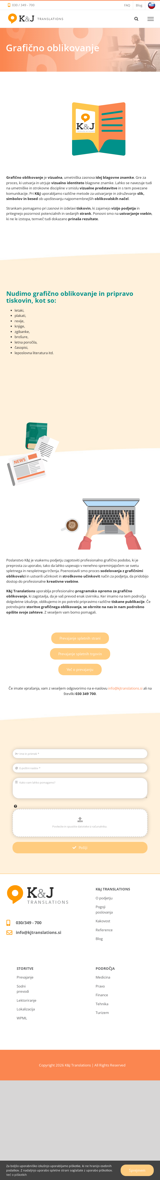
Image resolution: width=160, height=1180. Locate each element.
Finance (102, 994)
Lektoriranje (26, 1000)
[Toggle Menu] (151, 19)
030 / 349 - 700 (23, 5)
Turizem (102, 1012)
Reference (104, 930)
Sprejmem (137, 1170)
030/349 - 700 (28, 922)
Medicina (103, 977)
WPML (22, 1018)
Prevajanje (25, 977)
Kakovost (103, 921)
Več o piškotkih (16, 1175)
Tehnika (102, 1003)
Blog (99, 938)
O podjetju (104, 898)
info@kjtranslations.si (125, 688)
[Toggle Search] (136, 19)
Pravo (100, 986)
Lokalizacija (26, 1009)
